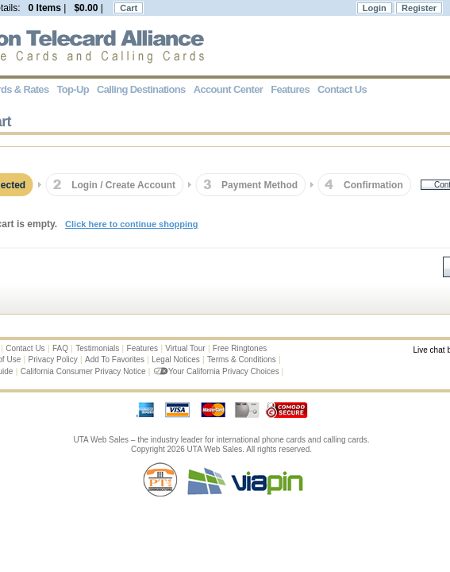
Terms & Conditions (241, 359)
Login (375, 8)
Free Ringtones (240, 348)
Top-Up (73, 89)
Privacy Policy (53, 359)
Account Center (228, 89)
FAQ (60, 348)
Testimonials (97, 348)
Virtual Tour (185, 348)
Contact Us (25, 348)
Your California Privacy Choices (217, 371)
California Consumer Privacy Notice (83, 371)
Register (419, 8)
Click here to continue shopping (131, 224)
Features (142, 348)
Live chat (428, 350)
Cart (128, 8)
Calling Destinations (141, 89)
